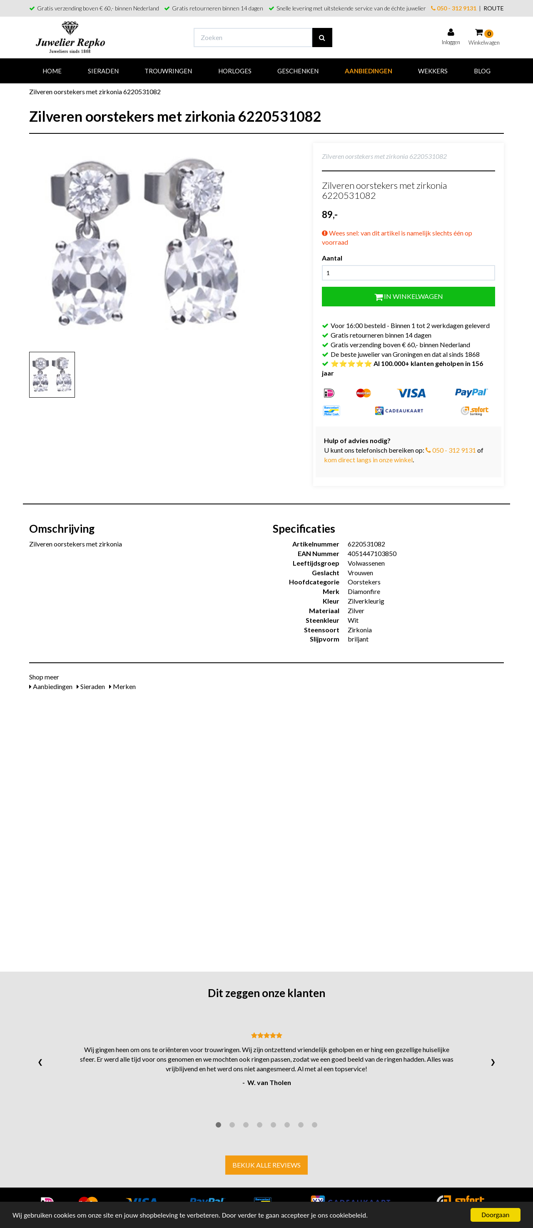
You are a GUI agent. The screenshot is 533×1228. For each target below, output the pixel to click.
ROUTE (493, 8)
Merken (122, 686)
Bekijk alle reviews (266, 1165)
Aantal (332, 258)
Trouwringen (168, 71)
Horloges (235, 71)
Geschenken (298, 71)
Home (52, 71)
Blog (482, 71)
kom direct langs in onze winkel (368, 460)
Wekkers (433, 71)
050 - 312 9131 (453, 8)
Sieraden (103, 71)
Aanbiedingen (368, 71)
